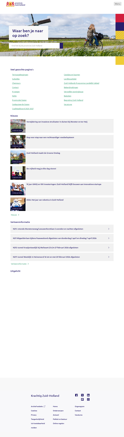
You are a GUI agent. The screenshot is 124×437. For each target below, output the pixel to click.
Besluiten (67, 96)
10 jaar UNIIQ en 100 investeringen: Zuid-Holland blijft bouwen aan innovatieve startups (64, 184)
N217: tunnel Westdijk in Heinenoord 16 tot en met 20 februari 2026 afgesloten (46, 257)
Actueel (56, 415)
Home (55, 406)
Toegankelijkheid (37, 419)
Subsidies (16, 79)
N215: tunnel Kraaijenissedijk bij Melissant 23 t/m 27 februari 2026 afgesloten (45, 247)
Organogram (79, 406)
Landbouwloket (70, 79)
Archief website (37, 406)
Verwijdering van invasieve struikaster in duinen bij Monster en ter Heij (57, 122)
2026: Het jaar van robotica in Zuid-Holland (45, 200)
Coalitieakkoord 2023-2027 (23, 108)
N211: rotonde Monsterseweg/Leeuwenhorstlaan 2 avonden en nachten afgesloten (48, 229)
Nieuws (14, 215)
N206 (14, 96)
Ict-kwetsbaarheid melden (38, 425)
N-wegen (16, 91)
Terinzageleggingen (20, 74)
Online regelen (58, 423)
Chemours (16, 83)
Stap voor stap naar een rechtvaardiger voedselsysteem (50, 137)
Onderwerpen (58, 411)
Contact (15, 87)
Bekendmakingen (71, 87)
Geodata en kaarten (72, 74)
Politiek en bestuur (60, 419)
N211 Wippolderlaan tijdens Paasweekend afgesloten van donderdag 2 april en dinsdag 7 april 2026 (55, 238)
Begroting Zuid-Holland (73, 100)
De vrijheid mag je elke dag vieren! (41, 168)
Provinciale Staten (19, 100)
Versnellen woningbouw (73, 91)
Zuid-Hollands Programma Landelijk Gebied (81, 83)
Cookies (34, 411)
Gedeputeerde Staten (20, 104)
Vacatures (68, 104)
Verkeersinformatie (18, 264)
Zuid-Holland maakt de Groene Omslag (43, 153)
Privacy (33, 415)
